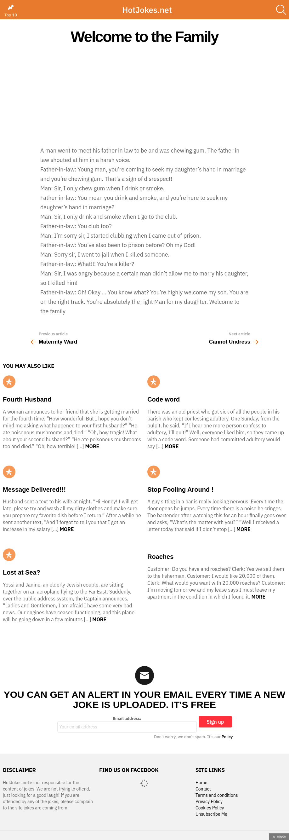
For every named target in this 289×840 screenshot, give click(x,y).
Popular (9, 381)
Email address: (127, 724)
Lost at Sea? (21, 572)
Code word (163, 399)
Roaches (160, 556)
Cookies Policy (210, 808)
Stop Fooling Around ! (180, 489)
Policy (227, 736)
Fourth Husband (27, 399)
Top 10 (10, 10)
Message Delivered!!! (34, 489)
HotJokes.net (147, 10)
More (92, 446)
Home (201, 782)
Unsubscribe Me (211, 814)
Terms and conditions (217, 795)
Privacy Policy (209, 801)
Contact (203, 789)
